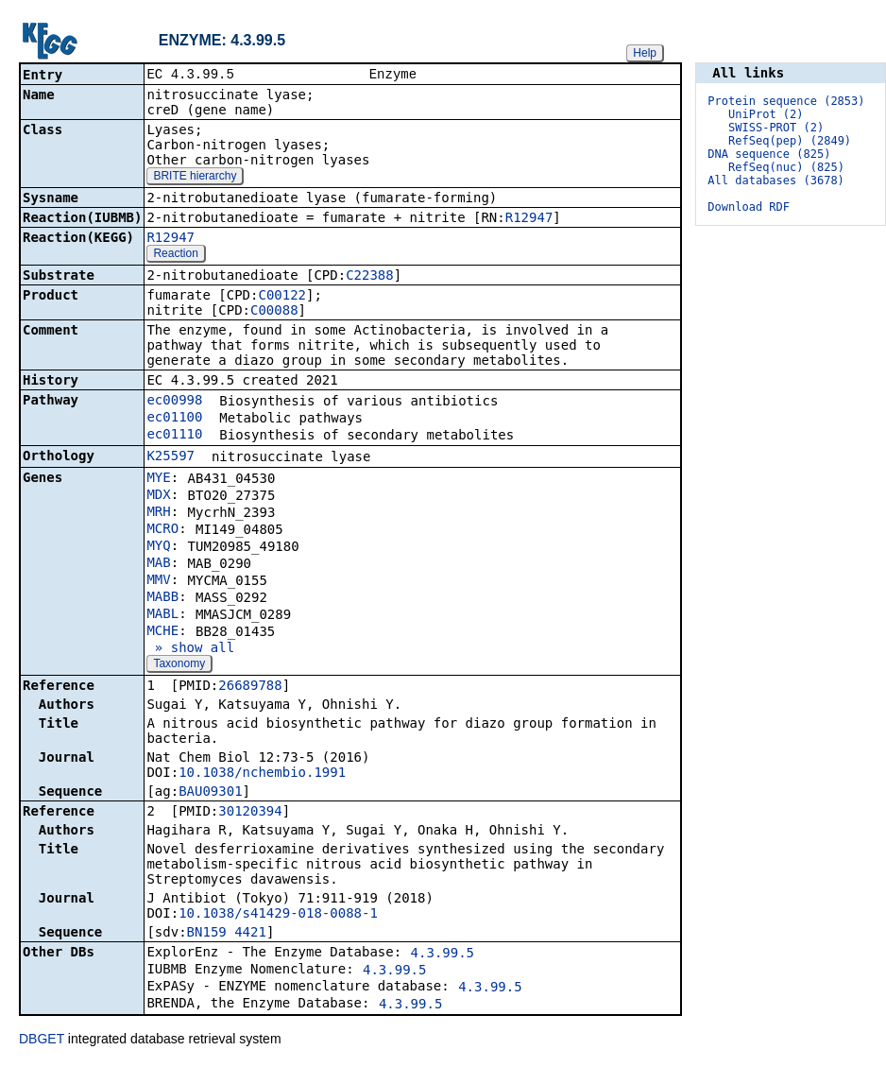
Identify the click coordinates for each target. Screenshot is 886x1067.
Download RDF (748, 207)
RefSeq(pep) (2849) (789, 140)
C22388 (370, 276)
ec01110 (174, 435)
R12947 (529, 219)
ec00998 (174, 401)
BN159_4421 (226, 933)
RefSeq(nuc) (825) (786, 167)
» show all (190, 649)
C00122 (282, 296)
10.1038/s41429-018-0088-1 (278, 914)
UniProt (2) (765, 114)
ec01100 (174, 418)
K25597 (170, 457)
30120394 (249, 812)
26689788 (249, 687)
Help (644, 53)
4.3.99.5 (442, 954)
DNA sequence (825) (768, 154)
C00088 (274, 311)
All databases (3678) (775, 180)
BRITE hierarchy (194, 177)
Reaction (175, 255)
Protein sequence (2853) (785, 101)
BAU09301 (210, 792)
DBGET (41, 1040)
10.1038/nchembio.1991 (262, 774)
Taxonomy (179, 665)
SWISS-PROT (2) (776, 127)
